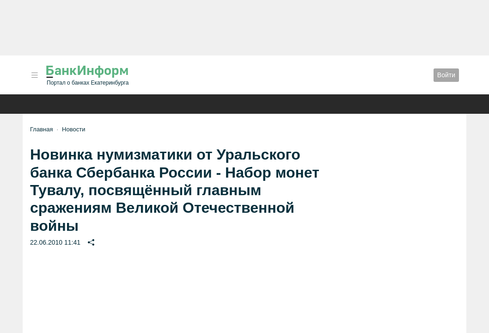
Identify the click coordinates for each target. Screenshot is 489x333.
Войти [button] (446, 75)
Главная (41, 129)
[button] (34, 75)
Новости (73, 129)
